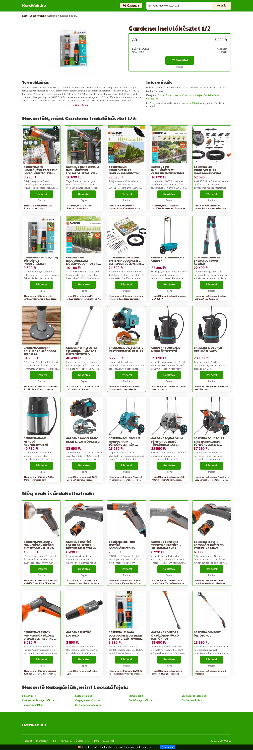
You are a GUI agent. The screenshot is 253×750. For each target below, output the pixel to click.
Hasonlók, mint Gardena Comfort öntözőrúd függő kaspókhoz (167, 672)
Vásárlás (179, 60)
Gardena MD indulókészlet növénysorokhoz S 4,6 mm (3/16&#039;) (83, 262)
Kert (176, 95)
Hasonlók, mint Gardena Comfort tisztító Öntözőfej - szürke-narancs (168, 582)
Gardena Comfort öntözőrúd (207, 633)
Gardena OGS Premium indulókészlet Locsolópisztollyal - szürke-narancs (82, 171)
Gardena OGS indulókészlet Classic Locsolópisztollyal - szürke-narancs (40, 171)
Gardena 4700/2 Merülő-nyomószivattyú (36, 441)
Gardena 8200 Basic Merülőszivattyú (208, 349)
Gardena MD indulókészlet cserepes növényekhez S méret (168, 171)
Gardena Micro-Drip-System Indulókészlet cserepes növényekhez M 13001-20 (126, 262)
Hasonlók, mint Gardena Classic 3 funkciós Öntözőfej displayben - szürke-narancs (40, 674)
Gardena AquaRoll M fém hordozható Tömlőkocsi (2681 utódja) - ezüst (167, 443)
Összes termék (83, 741)
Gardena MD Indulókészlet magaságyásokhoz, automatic (208, 171)
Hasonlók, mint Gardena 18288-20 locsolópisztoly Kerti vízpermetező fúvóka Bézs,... (125, 674)
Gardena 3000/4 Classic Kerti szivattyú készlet (126, 349)
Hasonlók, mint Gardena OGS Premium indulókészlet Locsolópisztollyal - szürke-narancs (84, 208)
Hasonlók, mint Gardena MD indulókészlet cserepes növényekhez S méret (169, 208)
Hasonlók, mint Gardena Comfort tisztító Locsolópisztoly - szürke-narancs (125, 583)
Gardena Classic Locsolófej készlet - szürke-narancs (209, 545)
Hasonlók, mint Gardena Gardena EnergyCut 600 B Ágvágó (210, 297)
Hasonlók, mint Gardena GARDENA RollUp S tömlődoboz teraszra (41, 388)
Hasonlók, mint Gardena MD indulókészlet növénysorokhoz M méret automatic (124, 208)
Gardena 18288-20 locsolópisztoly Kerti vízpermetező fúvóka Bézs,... (125, 637)
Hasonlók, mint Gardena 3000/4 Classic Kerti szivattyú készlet (124, 388)
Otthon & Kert (165, 95)
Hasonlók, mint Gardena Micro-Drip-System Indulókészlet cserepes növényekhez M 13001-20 (126, 299)
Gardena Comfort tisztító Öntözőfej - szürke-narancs (166, 545)
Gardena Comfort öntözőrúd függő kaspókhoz (165, 635)
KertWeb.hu (34, 5)
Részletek (41, 194)
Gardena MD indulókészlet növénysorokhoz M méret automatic (124, 171)
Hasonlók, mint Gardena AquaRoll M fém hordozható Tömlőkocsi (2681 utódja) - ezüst (168, 480)
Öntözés (183, 95)
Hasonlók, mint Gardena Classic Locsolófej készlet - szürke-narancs (211, 582)
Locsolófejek (195, 95)
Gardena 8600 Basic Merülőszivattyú (165, 349)
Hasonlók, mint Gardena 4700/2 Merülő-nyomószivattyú (39, 478)
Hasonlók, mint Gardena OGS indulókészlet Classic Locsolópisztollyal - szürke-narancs (41, 208)
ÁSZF (54, 741)
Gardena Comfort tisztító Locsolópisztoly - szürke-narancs (122, 546)
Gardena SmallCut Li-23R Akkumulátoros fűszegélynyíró (82, 351)
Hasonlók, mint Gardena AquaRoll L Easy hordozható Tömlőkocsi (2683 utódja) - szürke (211, 480)
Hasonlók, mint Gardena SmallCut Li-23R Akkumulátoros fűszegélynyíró (83, 389)
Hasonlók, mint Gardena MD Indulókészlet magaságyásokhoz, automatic (210, 208)
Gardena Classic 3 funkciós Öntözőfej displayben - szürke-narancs (39, 637)
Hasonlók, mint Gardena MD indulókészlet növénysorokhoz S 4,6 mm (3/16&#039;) (84, 299)
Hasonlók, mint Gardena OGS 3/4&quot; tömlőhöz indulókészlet (40, 297)
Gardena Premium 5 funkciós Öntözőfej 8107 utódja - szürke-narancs (39, 546)
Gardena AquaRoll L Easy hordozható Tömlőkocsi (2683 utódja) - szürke (209, 443)
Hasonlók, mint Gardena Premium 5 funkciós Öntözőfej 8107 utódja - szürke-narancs (41, 583)
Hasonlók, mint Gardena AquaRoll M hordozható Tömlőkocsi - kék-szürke (125, 480)
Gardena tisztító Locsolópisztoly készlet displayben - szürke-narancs (81, 546)
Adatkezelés (66, 741)
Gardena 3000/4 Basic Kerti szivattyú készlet (83, 439)
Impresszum (42, 741)
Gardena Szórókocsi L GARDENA (167, 258)
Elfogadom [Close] (167, 747)
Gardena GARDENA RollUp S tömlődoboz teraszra (40, 351)
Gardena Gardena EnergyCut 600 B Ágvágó (207, 260)
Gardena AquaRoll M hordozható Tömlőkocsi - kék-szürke (124, 443)
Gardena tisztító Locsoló (78, 633)
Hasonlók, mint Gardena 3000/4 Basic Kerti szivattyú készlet (82, 478)
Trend (96, 741)
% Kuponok (108, 741)
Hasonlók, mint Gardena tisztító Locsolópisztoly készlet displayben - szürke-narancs (83, 583)
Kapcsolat (27, 741)
